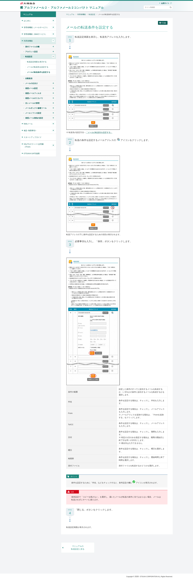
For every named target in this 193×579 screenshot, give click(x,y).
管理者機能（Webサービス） (35, 34)
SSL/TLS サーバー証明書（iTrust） (34, 145)
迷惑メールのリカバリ (34, 98)
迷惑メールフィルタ (33, 93)
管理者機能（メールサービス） (36, 27)
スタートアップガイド (32, 137)
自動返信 (28, 78)
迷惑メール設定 (31, 88)
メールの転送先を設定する (37, 67)
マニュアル (70, 14)
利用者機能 (81, 14)
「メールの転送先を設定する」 (99, 132)
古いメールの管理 (32, 103)
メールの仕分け (31, 83)
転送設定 (92, 14)
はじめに (27, 21)
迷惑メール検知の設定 (34, 118)
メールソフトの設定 (33, 113)
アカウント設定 (31, 52)
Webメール (28, 124)
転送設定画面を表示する (37, 62)
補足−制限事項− (30, 130)
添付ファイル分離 (32, 47)
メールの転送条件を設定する (109, 14)
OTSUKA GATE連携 (32, 153)
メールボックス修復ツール (36, 108)
